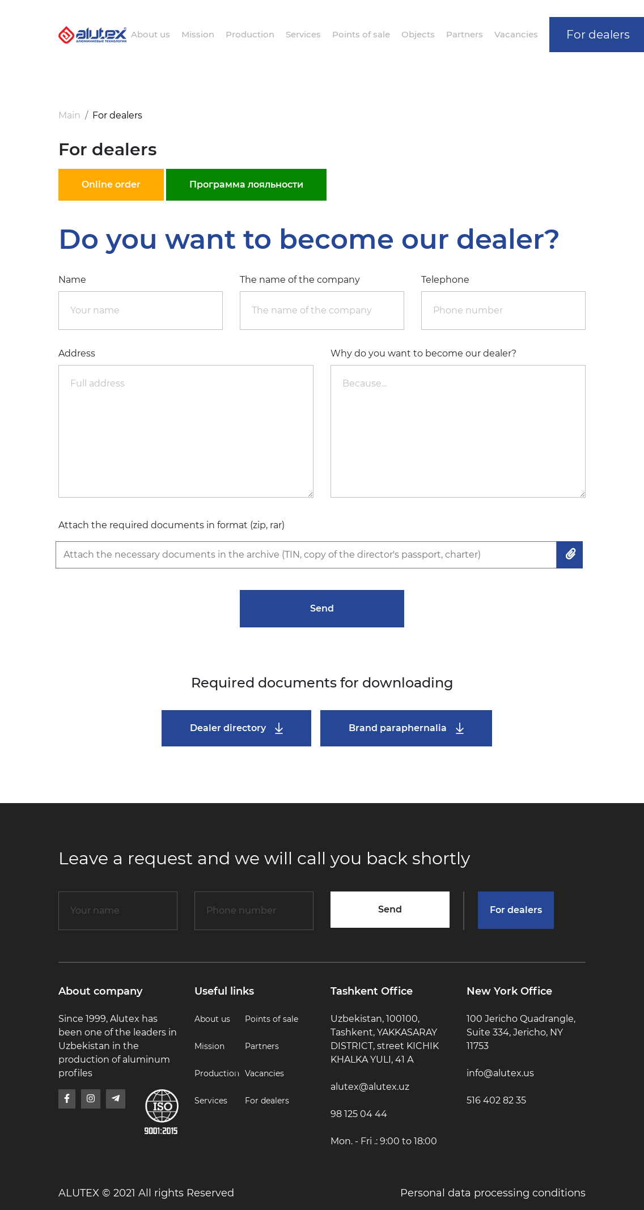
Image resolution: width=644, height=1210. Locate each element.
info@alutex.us (500, 1073)
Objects (418, 34)
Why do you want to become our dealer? (423, 353)
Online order (111, 184)
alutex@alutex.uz (370, 1086)
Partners (464, 34)
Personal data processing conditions (493, 1193)
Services (303, 34)
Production (250, 34)
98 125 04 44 (359, 1114)
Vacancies (516, 34)
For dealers (516, 910)
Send (322, 608)
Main (69, 115)
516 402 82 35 (496, 1100)
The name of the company (300, 279)
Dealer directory (236, 729)
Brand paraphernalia (406, 729)
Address (76, 353)
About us (150, 34)
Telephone (445, 279)
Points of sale (361, 34)
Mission (197, 34)
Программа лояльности (246, 184)
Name (72, 279)
